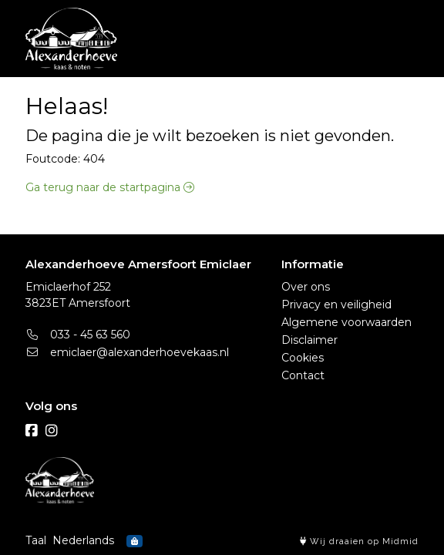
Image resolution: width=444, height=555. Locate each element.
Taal (35, 540)
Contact (303, 375)
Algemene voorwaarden (346, 322)
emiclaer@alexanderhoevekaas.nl (127, 352)
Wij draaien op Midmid (359, 541)
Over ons (305, 287)
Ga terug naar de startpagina (109, 187)
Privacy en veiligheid (336, 304)
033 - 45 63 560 (77, 334)
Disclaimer (309, 340)
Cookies (302, 358)
